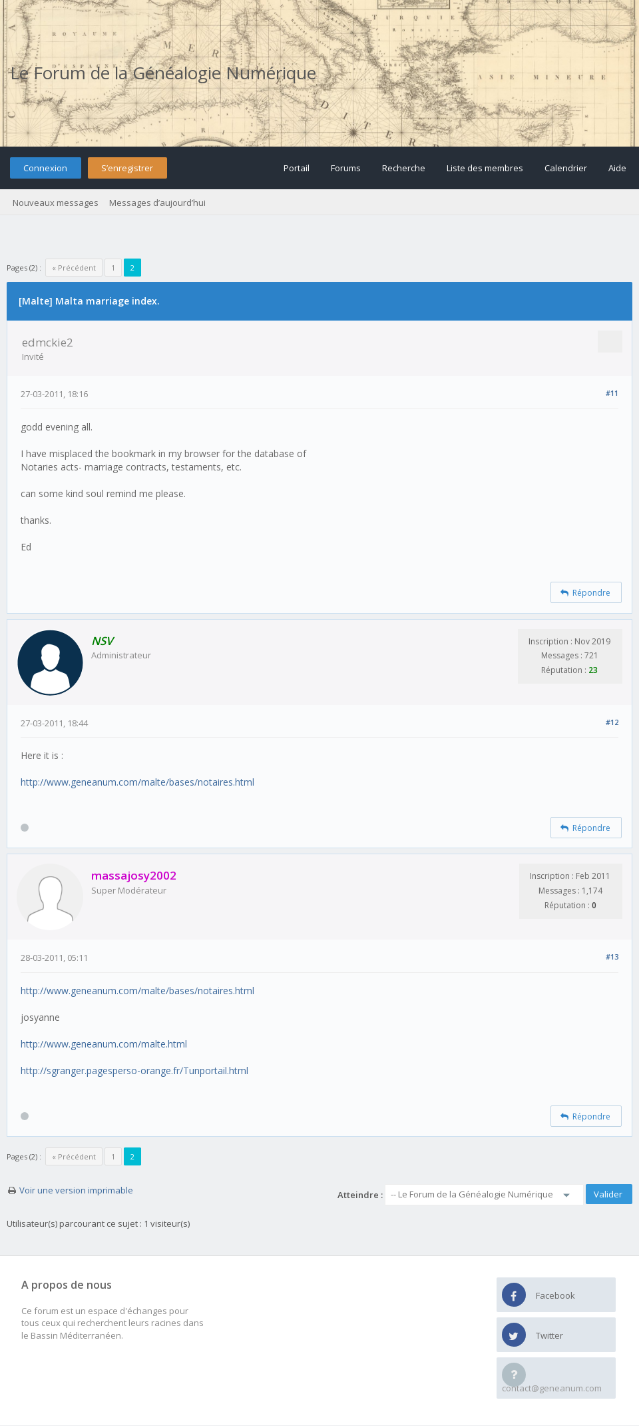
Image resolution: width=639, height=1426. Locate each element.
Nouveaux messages (56, 203)
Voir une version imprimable (76, 1190)
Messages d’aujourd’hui (157, 203)
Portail (297, 168)
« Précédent (74, 268)
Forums (346, 168)
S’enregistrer (127, 168)
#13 (612, 957)
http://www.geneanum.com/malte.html (104, 1044)
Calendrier (565, 168)
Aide (617, 168)
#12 (612, 722)
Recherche (403, 168)
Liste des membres (485, 168)
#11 (612, 393)
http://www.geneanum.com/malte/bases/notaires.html (137, 782)
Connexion (45, 168)
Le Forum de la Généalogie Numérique (163, 73)
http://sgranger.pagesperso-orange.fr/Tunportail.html (134, 1070)
